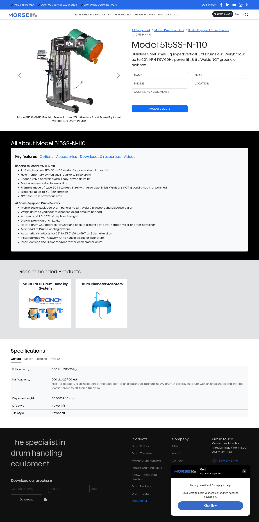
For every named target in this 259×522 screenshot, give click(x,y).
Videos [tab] (129, 157)
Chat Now (210, 505)
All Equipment (141, 30)
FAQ (160, 14)
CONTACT (172, 14)
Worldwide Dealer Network (98, 4)
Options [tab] (46, 157)
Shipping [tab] (41, 358)
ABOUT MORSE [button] (143, 14)
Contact (177, 460)
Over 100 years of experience (57, 4)
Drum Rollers (140, 446)
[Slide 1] (62, 112)
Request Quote (159, 108)
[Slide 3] (75, 112)
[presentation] (219, 95)
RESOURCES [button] (122, 14)
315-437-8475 (228, 460)
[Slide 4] (82, 112)
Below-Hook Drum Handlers (144, 477)
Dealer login (209, 4)
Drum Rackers (141, 486)
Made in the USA (22, 4)
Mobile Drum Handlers (169, 30)
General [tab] (16, 358)
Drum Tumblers (142, 453)
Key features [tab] (26, 157)
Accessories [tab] (66, 157)
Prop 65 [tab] (55, 358)
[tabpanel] (129, 204)
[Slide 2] (69, 112)
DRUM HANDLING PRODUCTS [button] (91, 14)
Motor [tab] (28, 358)
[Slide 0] (56, 112)
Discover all (139, 500)
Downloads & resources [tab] (100, 157)
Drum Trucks (140, 493)
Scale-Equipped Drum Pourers (208, 30)
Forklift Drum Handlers (147, 467)
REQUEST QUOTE (223, 14)
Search (242, 14)
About (176, 453)
